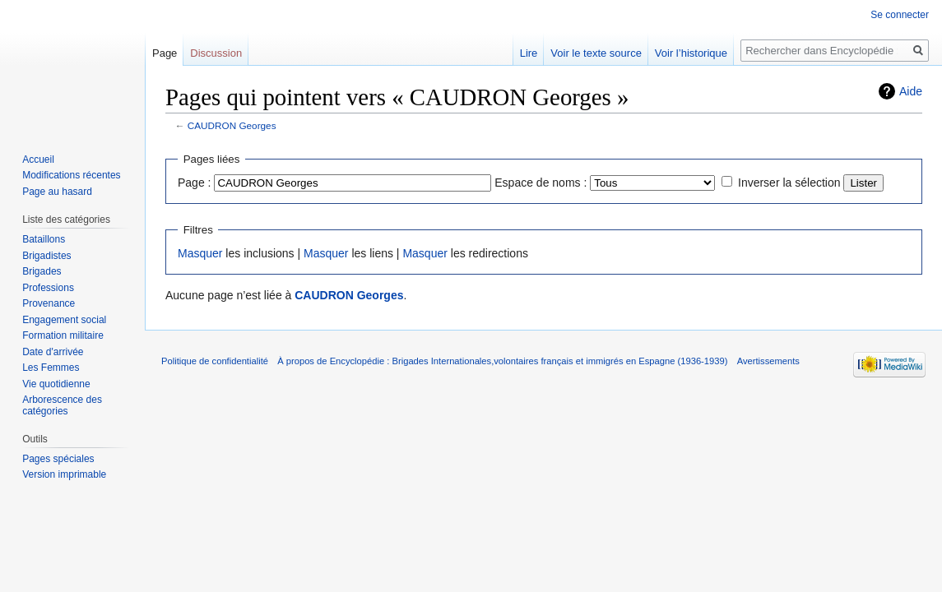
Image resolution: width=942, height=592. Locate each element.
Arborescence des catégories (62, 405)
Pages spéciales (58, 459)
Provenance (48, 303)
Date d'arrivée (52, 352)
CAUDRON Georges (232, 125)
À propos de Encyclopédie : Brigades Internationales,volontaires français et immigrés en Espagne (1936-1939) (502, 361)
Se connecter (899, 15)
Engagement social (64, 320)
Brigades (41, 271)
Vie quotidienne (56, 384)
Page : (194, 182)
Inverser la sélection (789, 182)
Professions (48, 288)
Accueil (38, 159)
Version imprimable (64, 474)
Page (164, 53)
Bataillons (43, 239)
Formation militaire (63, 335)
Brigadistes (46, 255)
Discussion (216, 53)
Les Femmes (50, 367)
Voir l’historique (691, 53)
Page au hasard (57, 191)
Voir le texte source (596, 53)
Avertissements (768, 361)
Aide (910, 91)
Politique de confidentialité (214, 361)
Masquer (200, 253)
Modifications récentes (71, 175)
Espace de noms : (540, 182)
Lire (529, 53)
